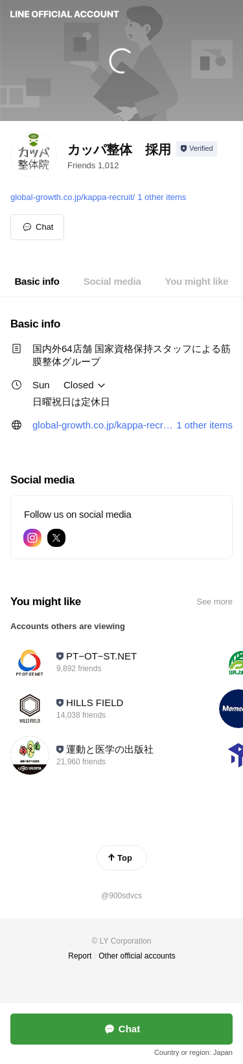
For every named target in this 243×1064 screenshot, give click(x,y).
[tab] (37, 281)
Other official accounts (137, 955)
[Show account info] (196, 149)
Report (79, 955)
